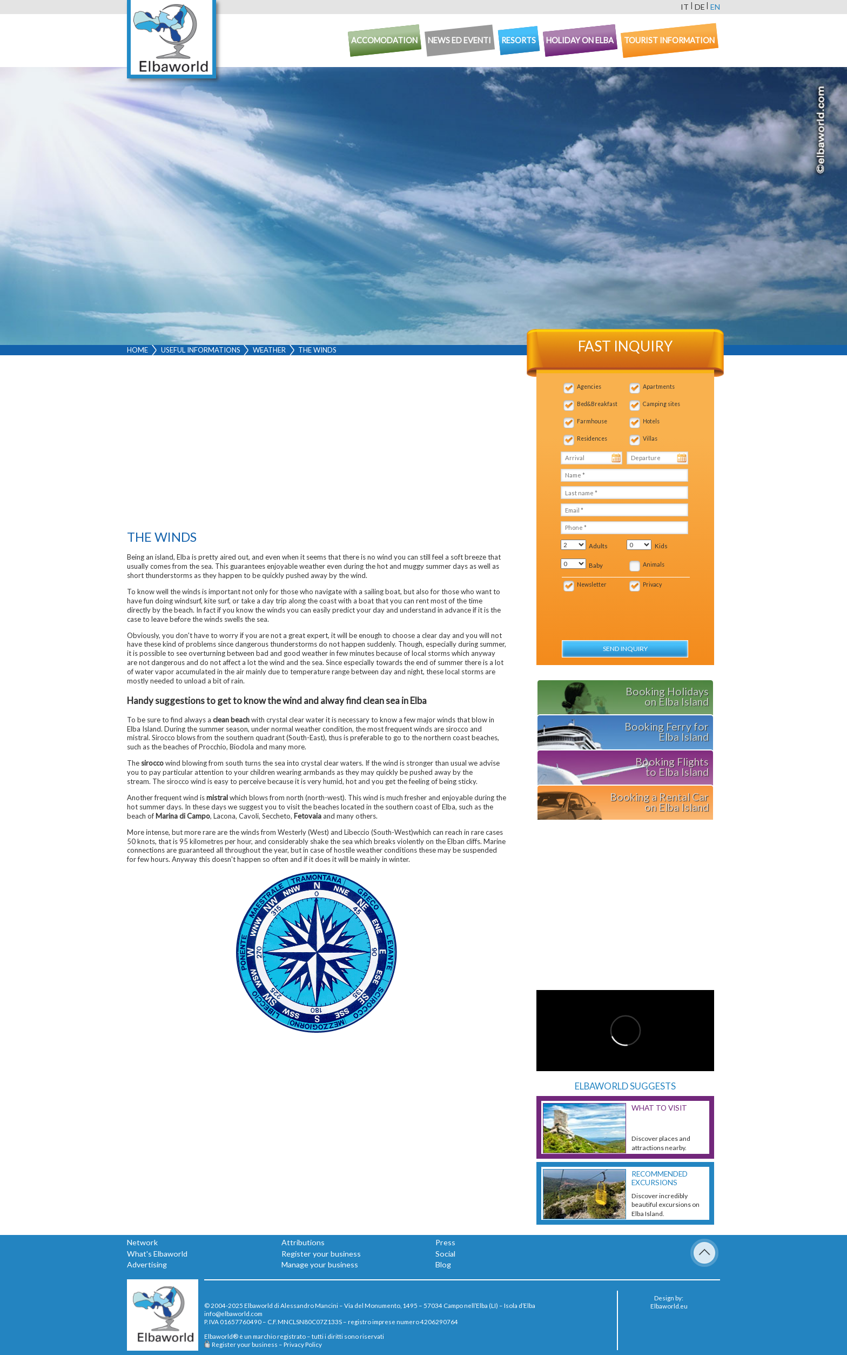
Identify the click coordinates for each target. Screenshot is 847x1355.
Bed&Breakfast (597, 404)
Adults (598, 545)
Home (137, 350)
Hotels (651, 421)
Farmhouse (592, 421)
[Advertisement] (316, 445)
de (700, 6)
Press (445, 1242)
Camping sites (661, 404)
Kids (661, 545)
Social (445, 1253)
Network (142, 1242)
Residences (592, 438)
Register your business (321, 1253)
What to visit (659, 1108)
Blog (443, 1264)
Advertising (147, 1264)
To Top (704, 1253)
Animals (653, 564)
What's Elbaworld (157, 1253)
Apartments (659, 386)
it (685, 6)
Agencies (589, 386)
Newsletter (592, 584)
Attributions (303, 1242)
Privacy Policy (303, 1344)
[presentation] (618, 610)
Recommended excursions (659, 1178)
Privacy (652, 584)
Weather (269, 350)
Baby (596, 565)
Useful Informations (200, 350)
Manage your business (319, 1264)
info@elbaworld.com (233, 1313)
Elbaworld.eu (669, 1306)
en (715, 6)
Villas (650, 438)
